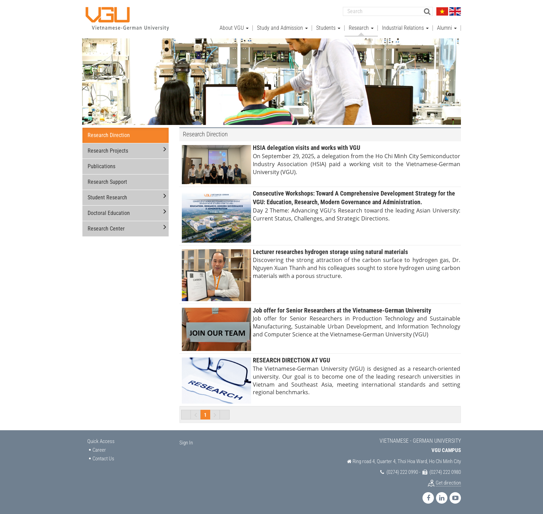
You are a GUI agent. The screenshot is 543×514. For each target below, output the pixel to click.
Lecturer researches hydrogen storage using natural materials (330, 251)
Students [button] (328, 28)
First (186, 415)
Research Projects (108, 150)
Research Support (107, 182)
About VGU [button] (234, 28)
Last (225, 415)
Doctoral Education (109, 213)
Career (99, 450)
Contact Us (103, 459)
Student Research (107, 197)
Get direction (448, 483)
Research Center (106, 228)
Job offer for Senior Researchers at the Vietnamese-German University (342, 310)
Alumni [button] (447, 28)
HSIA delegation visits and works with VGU (306, 147)
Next (215, 415)
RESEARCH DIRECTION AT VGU (291, 360)
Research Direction (109, 135)
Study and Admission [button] (282, 28)
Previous (196, 415)
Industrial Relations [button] (405, 28)
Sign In (186, 443)
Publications (101, 166)
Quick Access (101, 441)
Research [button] (361, 28)
